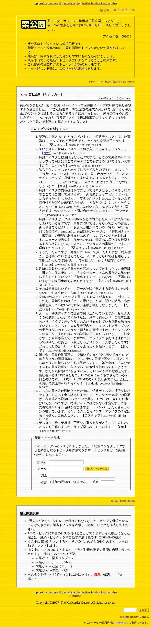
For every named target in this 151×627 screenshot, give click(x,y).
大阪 (47, 153)
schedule (69, 3)
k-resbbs (124, 616)
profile (43, 3)
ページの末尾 (74, 68)
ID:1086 (131, 501)
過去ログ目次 (119, 82)
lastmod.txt (120, 622)
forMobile (131, 82)
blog (78, 3)
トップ (100, 82)
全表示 (108, 82)
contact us (75, 595)
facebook (97, 3)
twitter (86, 3)
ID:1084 (114, 501)
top (36, 3)
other (114, 3)
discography (55, 3)
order (106, 3)
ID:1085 (123, 501)
